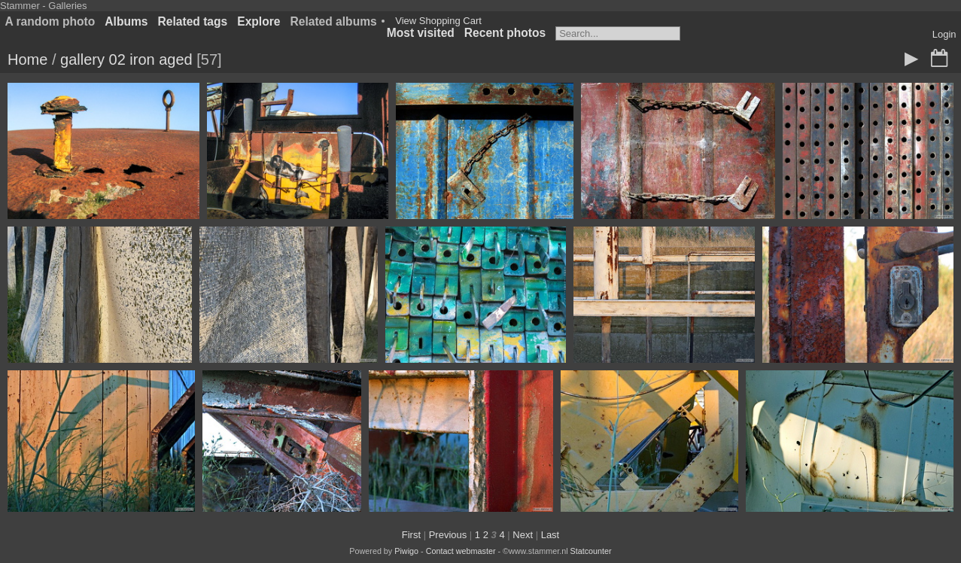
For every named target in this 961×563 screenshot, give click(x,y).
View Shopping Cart (438, 20)
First (411, 534)
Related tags (193, 21)
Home (27, 59)
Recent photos (505, 32)
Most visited (421, 32)
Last (550, 534)
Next (522, 534)
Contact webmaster (461, 550)
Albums (126, 21)
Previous (448, 534)
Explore (258, 21)
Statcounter (591, 550)
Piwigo (406, 550)
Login (944, 34)
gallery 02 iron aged (126, 59)
